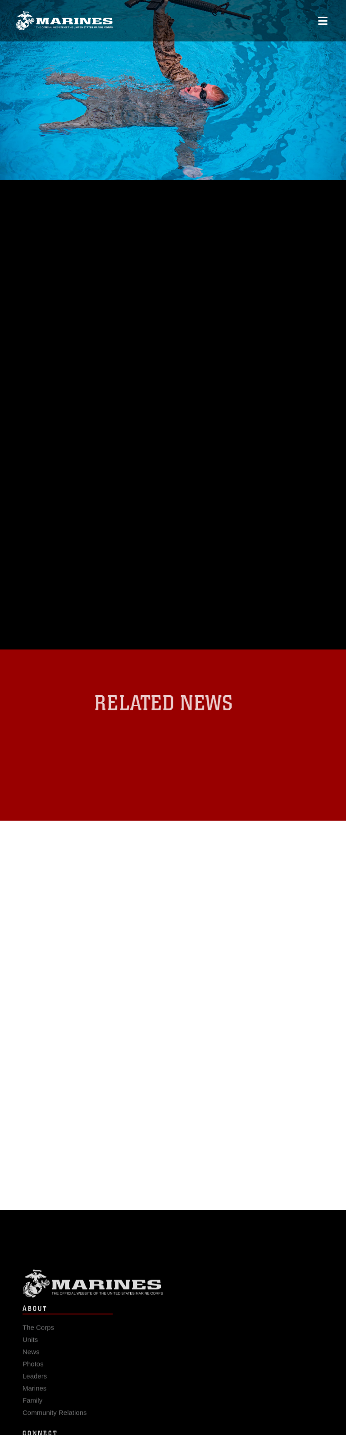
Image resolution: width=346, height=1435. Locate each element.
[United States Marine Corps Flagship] (64, 21)
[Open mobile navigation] (322, 21)
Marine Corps (173, 1287)
